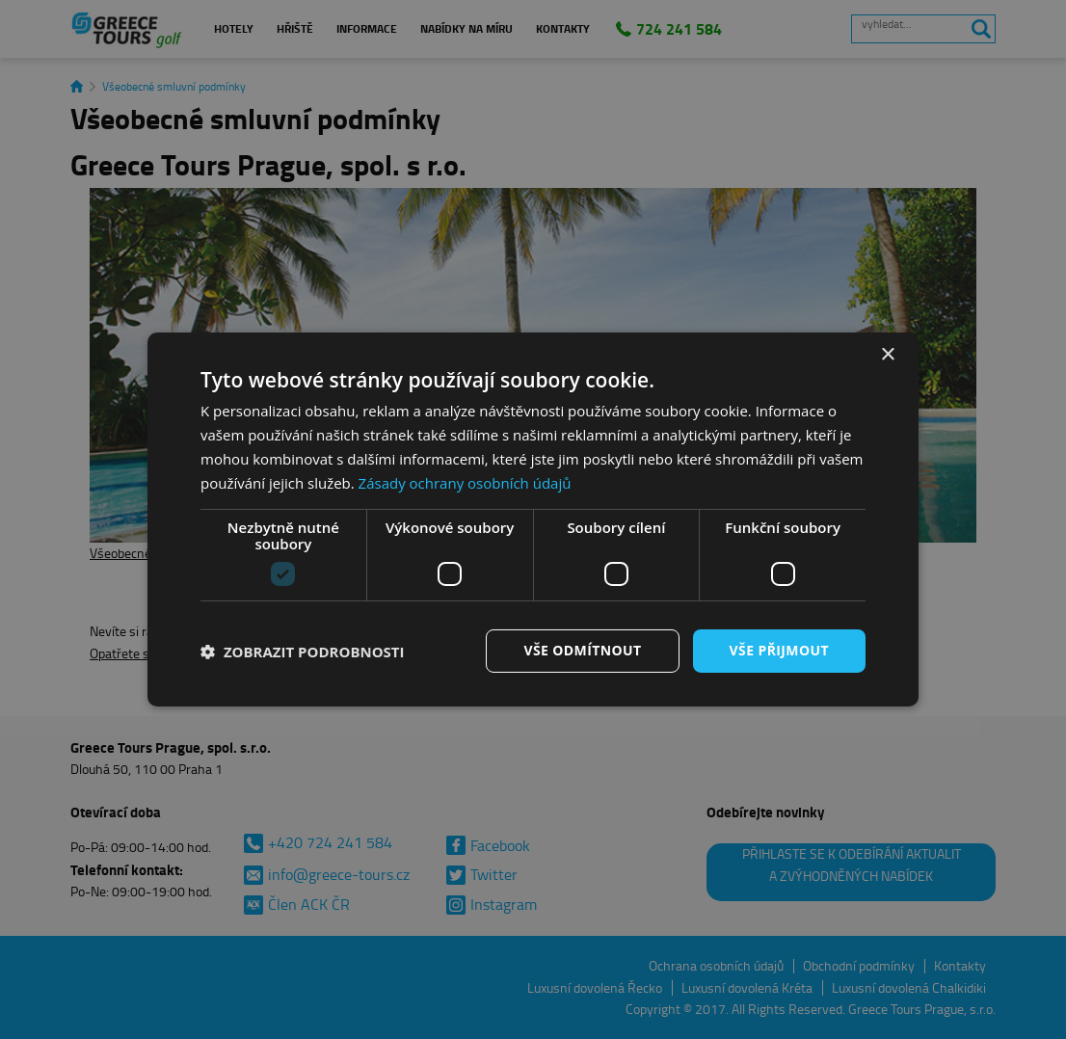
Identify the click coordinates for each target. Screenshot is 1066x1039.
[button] (302, 651)
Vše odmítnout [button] (582, 650)
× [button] (887, 355)
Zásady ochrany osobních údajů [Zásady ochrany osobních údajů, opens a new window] (465, 483)
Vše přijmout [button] (779, 650)
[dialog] (533, 519)
